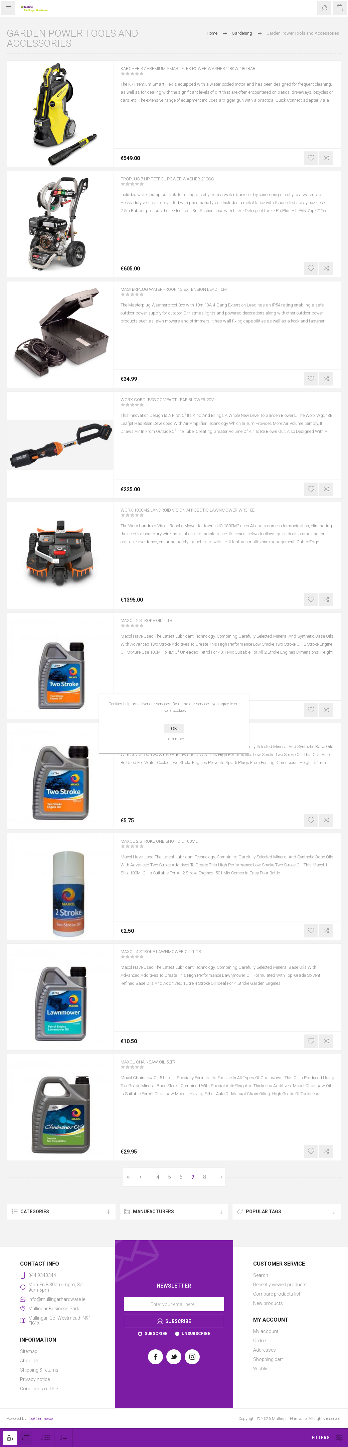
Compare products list (276, 1294)
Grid (10, 1438)
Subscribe (156, 1333)
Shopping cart (268, 1359)
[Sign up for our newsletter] (174, 1304)
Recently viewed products (280, 1284)
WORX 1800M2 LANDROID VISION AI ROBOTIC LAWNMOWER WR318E (206, 515)
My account (265, 1331)
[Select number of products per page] (45, 1438)
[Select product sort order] (63, 1438)
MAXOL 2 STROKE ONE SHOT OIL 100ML (171, 846)
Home (212, 33)
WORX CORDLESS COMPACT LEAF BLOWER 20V (180, 404)
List (25, 1438)
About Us (29, 1360)
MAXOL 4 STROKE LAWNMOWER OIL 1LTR (173, 956)
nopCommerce (40, 1418)
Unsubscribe (196, 1333)
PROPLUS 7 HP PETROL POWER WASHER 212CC (181, 183)
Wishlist (261, 1368)
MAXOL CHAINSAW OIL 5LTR (156, 1066)
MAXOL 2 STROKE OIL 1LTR (155, 625)
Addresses (264, 1350)
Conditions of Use (39, 1388)
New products (268, 1303)
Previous (142, 1177)
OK (174, 728)
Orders (260, 1340)
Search (260, 1275)
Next (219, 1177)
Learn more (174, 739)
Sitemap (28, 1351)
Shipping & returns (39, 1370)
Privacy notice (35, 1379)
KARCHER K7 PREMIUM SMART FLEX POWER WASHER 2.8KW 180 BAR (207, 73)
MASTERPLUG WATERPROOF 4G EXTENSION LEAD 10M (190, 294)
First (129, 1177)
